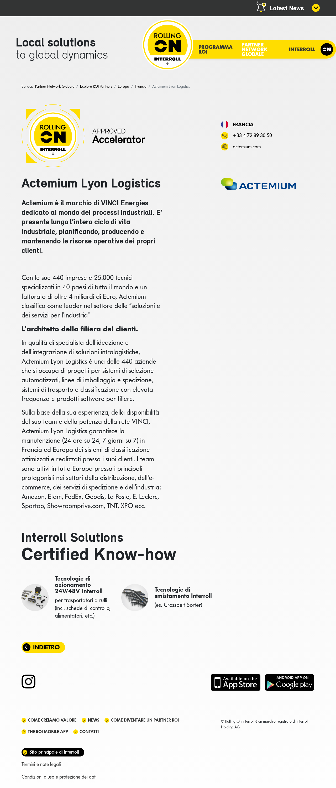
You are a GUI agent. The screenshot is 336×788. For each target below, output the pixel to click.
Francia (243, 124)
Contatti (89, 731)
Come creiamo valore (52, 720)
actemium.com (247, 146)
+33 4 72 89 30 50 (252, 135)
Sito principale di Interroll (54, 752)
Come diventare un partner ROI (145, 720)
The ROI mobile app (48, 731)
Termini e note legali (41, 764)
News (93, 720)
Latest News (287, 9)
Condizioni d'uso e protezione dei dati (59, 777)
